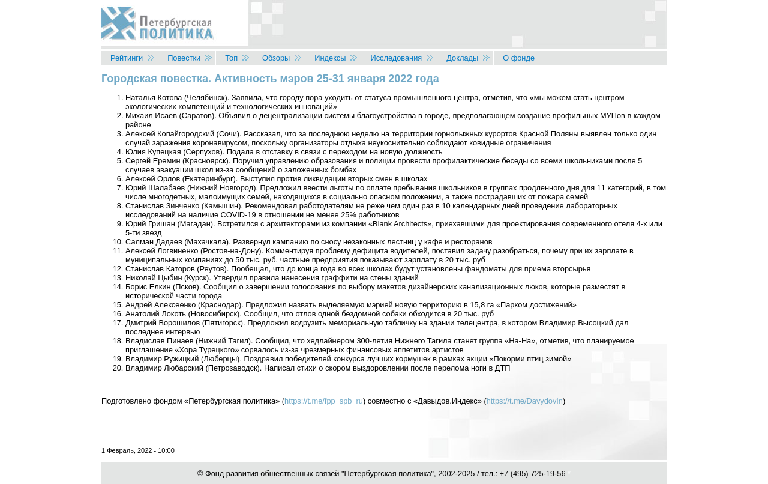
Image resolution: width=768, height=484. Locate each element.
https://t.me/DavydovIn (525, 400)
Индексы (330, 57)
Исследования (396, 57)
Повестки (183, 57)
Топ (231, 57)
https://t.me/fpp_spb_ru (323, 400)
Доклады (462, 57)
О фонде (519, 57)
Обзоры (276, 57)
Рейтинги (126, 57)
